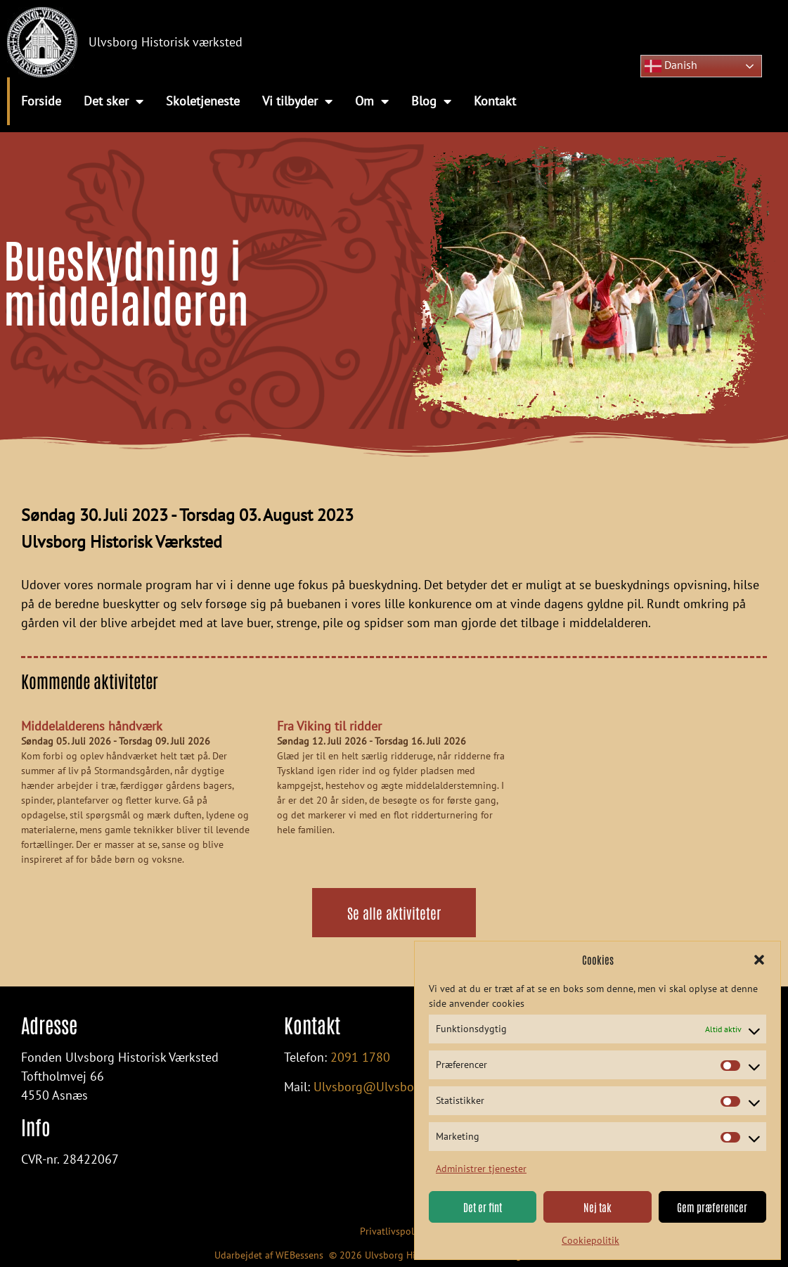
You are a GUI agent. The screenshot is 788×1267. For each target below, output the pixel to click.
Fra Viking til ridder (329, 726)
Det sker (113, 101)
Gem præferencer (712, 1207)
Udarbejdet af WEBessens (268, 1255)
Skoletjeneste (203, 101)
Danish (671, 66)
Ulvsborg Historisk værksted (166, 42)
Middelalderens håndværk (91, 726)
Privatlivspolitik (394, 1231)
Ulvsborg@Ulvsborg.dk (377, 1087)
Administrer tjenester (481, 1168)
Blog (431, 101)
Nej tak (597, 1207)
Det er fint (482, 1207)
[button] (759, 960)
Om (372, 101)
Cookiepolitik (590, 1240)
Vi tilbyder (297, 101)
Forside (41, 101)
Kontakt (495, 101)
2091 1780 (360, 1057)
